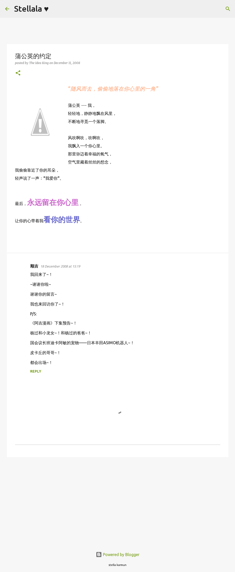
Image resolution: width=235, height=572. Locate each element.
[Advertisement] (117, 500)
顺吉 (34, 266)
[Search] (56, 9)
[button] (18, 73)
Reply (35, 371)
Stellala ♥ (31, 8)
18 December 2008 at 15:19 (60, 266)
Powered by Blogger (117, 554)
